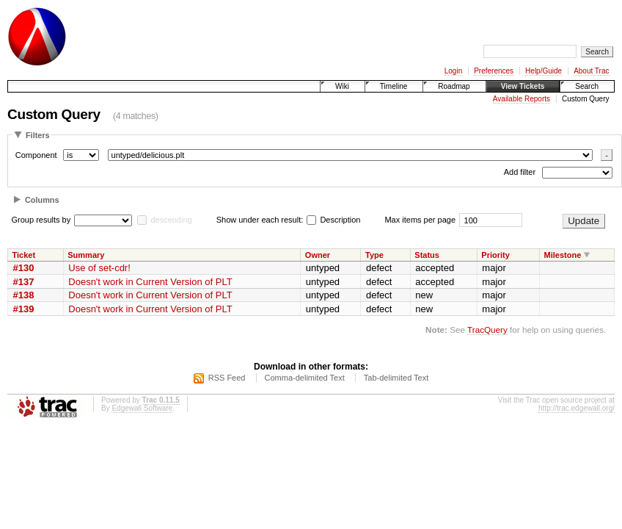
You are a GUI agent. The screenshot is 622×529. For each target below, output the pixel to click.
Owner (317, 255)
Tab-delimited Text (396, 377)
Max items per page (419, 219)
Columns (42, 199)
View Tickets (523, 86)
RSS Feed (227, 377)
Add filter (519, 172)
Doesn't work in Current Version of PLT (150, 281)
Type (374, 255)
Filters (38, 135)
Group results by (41, 219)
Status (426, 255)
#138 (23, 295)
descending (170, 219)
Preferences (493, 71)
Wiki (342, 86)
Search (587, 86)
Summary (85, 255)
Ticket (24, 255)
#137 (23, 281)
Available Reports (521, 99)
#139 (23, 308)
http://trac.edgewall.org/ (576, 408)
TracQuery (487, 329)
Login (453, 71)
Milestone (563, 255)
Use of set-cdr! (99, 267)
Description (333, 219)
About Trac (591, 71)
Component (36, 155)
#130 (23, 267)
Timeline (393, 86)
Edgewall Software (141, 408)
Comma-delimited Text (305, 377)
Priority (495, 255)
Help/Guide (543, 71)
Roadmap (453, 86)
